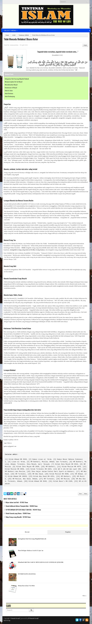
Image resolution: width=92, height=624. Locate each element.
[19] (57, 317)
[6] (50, 149)
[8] (12, 208)
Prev (80, 494)
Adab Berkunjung (10, 96)
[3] (55, 110)
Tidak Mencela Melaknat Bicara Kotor (21, 39)
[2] (19, 110)
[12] (83, 250)
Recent (27, 532)
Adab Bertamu (9, 93)
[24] (14, 380)
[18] (69, 314)
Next (85, 494)
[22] (85, 350)
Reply (85, 45)
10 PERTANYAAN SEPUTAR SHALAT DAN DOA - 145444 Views (23, 510)
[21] (67, 347)
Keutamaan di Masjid (11, 88)
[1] (6, 459)
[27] (38, 384)
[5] (64, 137)
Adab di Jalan (9, 90)
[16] (68, 302)
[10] (8, 220)
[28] (14, 393)
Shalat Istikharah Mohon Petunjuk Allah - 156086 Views (22, 506)
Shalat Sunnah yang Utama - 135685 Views (18, 513)
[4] (64, 123)
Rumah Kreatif (15, 618)
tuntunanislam (14, 45)
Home (7, 35)
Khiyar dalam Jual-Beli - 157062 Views (17, 502)
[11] (74, 233)
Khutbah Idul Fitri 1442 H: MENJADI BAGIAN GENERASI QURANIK (40, 562)
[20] (76, 336)
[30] (26, 481)
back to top (7, 620)
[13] (15, 259)
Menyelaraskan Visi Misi (26, 586)
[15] (15, 300)
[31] (11, 428)
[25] (57, 380)
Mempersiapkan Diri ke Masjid (13, 82)
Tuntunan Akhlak (23, 35)
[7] (65, 204)
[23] (39, 363)
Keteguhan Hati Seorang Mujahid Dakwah (17, 79)
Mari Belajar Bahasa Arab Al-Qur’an (30, 550)
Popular (68, 532)
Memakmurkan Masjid (11, 85)
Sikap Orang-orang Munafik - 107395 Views (18, 517)
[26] (45, 382)
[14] (12, 284)
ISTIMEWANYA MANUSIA (27, 574)
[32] (64, 433)
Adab (13, 35)
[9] (14, 467)
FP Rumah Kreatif (33, 618)
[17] (14, 310)
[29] (10, 403)
